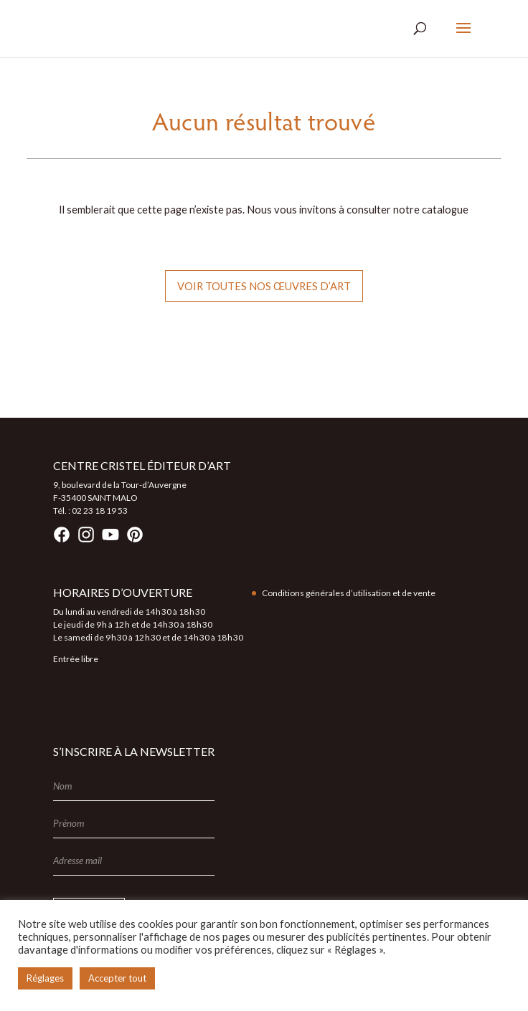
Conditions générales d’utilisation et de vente (348, 593)
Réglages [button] (45, 978)
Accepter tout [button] (117, 978)
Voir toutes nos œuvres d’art (264, 285)
